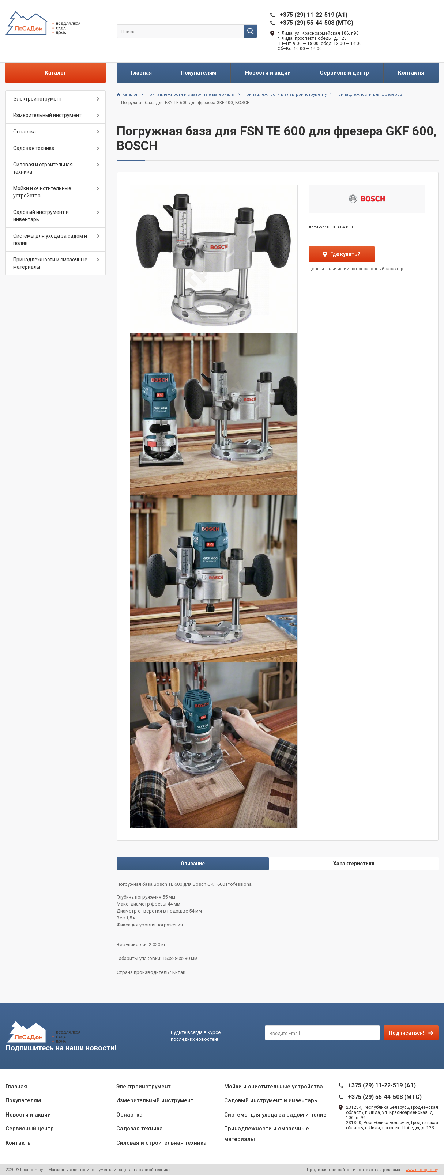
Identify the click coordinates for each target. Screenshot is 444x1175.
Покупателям (198, 72)
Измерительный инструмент (47, 115)
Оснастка (24, 132)
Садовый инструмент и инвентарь (41, 215)
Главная (141, 72)
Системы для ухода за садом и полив (50, 239)
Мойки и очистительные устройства (42, 192)
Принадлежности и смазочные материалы (50, 263)
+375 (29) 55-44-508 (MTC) (316, 22)
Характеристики (354, 863)
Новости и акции (268, 72)
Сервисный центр (344, 72)
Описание (193, 863)
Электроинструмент (37, 99)
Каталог (55, 72)
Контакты (411, 72)
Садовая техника (33, 148)
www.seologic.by (421, 1169)
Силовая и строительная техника (43, 168)
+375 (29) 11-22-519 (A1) (313, 14)
